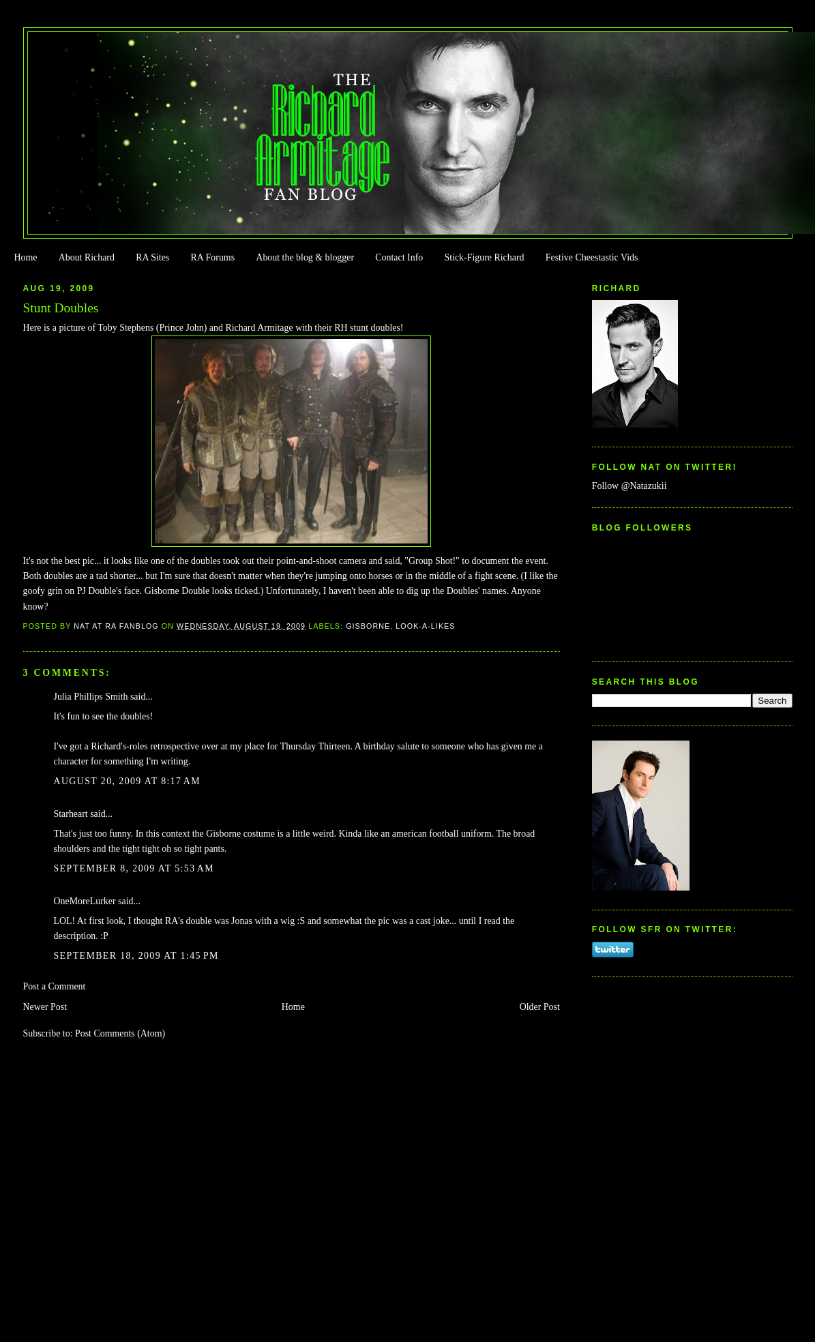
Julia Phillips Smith (91, 696)
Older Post (540, 1007)
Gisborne (368, 626)
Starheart (71, 814)
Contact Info (399, 257)
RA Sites (152, 257)
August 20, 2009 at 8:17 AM (127, 781)
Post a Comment (54, 986)
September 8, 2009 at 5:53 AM (134, 868)
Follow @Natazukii (629, 486)
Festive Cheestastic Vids (592, 257)
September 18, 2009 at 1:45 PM (136, 956)
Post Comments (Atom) (120, 1033)
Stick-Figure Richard (484, 257)
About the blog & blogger (305, 257)
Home (25, 257)
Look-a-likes (425, 626)
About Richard (87, 257)
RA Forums (213, 257)
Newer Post (45, 1007)
